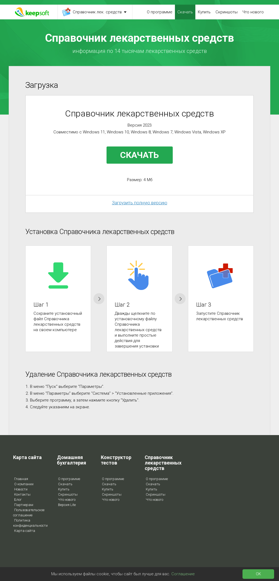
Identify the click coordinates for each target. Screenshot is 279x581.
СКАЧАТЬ (139, 155)
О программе (159, 12)
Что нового (253, 12)
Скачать (185, 12)
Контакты (22, 494)
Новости (21, 489)
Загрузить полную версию (139, 202)
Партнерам (23, 505)
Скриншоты (227, 12)
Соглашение (183, 573)
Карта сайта (24, 531)
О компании (24, 484)
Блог (18, 500)
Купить (204, 12)
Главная (21, 479)
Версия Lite (67, 505)
